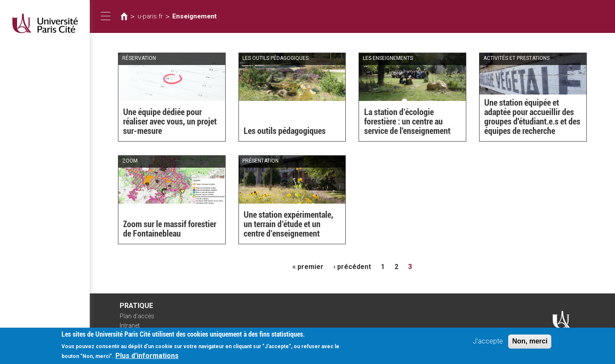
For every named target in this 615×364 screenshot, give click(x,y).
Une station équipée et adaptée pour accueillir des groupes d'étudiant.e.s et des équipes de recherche (532, 117)
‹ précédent (352, 267)
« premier (308, 267)
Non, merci (529, 343)
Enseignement (194, 16)
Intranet (130, 325)
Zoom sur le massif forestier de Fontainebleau (169, 229)
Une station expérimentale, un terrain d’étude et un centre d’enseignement (288, 224)
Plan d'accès (137, 316)
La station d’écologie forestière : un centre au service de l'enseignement (407, 121)
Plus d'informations (147, 358)
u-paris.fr (150, 16)
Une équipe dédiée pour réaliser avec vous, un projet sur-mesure (170, 121)
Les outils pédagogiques (285, 131)
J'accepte (488, 344)
